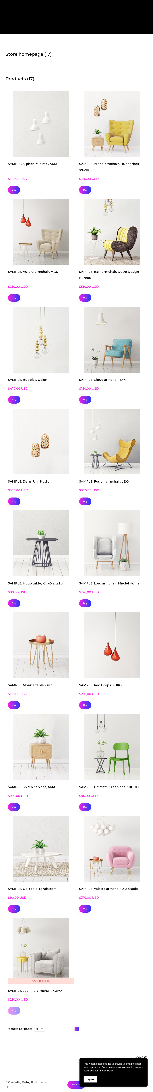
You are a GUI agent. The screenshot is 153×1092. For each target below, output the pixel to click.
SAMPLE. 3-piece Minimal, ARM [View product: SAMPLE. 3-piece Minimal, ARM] (32, 164)
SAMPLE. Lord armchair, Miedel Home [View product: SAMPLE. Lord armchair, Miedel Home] (109, 583)
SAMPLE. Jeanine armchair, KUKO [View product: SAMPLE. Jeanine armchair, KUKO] (35, 991)
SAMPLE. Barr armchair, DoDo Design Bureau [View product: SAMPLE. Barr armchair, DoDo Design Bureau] (109, 275)
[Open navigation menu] (144, 16)
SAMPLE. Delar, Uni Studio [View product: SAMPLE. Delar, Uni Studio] (29, 481)
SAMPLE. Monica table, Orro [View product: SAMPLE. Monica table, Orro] (30, 685)
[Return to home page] (19, 16)
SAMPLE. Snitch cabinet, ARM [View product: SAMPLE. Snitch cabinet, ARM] (31, 787)
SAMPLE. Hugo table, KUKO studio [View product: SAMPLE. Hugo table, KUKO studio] (35, 583)
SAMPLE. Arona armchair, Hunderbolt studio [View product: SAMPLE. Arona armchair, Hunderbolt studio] (109, 167)
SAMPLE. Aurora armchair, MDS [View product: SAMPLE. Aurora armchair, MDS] (33, 272)
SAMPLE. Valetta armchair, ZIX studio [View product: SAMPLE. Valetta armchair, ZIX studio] (108, 889)
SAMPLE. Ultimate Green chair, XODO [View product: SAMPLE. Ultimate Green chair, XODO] (109, 787)
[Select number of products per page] (39, 1029)
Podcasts (141, 1057)
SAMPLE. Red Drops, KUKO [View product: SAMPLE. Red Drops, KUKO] (100, 685)
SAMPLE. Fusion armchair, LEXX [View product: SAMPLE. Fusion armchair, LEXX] (104, 481)
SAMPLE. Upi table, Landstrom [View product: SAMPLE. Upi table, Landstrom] (32, 889)
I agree (90, 1079)
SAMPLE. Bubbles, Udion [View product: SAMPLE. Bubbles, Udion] (27, 380)
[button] (14, 190)
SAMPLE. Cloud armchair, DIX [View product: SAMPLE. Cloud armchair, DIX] (102, 380)
